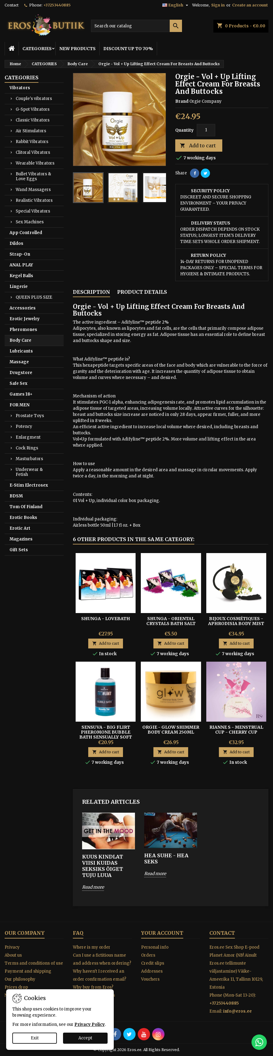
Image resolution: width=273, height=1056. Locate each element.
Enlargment (28, 437)
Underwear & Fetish (29, 472)
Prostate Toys (30, 415)
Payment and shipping (28, 971)
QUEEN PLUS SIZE (34, 297)
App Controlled (26, 232)
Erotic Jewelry (25, 318)
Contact (11, 5)
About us (13, 955)
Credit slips (152, 963)
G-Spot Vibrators (32, 109)
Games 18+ (21, 394)
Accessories (23, 308)
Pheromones (23, 329)
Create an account (250, 5)
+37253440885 (57, 5)
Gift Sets (19, 549)
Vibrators (20, 87)
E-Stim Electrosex (29, 485)
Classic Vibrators (32, 120)
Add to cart (198, 145)
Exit (35, 1038)
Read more (93, 887)
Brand (181, 101)
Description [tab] (91, 292)
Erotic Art (20, 528)
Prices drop (16, 987)
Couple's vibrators (34, 98)
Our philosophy (20, 979)
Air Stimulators (31, 130)
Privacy (12, 947)
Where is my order (91, 947)
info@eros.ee (237, 1011)
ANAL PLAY (21, 265)
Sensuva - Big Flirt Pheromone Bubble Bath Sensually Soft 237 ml (105, 734)
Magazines (21, 539)
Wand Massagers (33, 189)
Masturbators (29, 458)
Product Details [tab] (142, 292)
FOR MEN (20, 405)
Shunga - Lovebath (105, 618)
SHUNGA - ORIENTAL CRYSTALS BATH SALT (171, 621)
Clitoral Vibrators (33, 152)
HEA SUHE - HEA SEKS (166, 858)
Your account (162, 933)
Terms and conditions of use (34, 963)
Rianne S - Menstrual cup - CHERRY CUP (236, 729)
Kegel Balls (21, 275)
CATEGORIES (37, 48)
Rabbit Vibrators (32, 141)
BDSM (16, 496)
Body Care (20, 340)
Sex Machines (30, 222)
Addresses (152, 971)
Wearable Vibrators (35, 163)
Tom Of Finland (26, 506)
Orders (148, 955)
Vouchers (150, 979)
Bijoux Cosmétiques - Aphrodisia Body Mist (236, 621)
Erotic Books (23, 517)
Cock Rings (27, 448)
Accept (85, 1038)
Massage (19, 362)
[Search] (136, 26)
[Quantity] (206, 130)
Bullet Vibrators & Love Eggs (33, 176)
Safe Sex (18, 383)
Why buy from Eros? (93, 987)
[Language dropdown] (176, 5)
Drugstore (21, 372)
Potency (24, 426)
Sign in (218, 5)
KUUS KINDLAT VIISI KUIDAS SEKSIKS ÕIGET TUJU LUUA (102, 866)
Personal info (154, 947)
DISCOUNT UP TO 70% (128, 48)
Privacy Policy (89, 1024)
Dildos (16, 243)
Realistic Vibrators (34, 200)
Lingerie (19, 286)
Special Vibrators (33, 211)
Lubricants (21, 351)
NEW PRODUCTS (77, 48)
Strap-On (20, 254)
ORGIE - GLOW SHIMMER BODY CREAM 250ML (170, 729)
